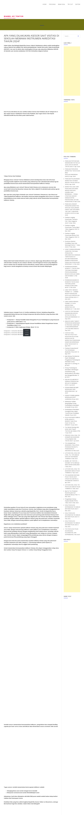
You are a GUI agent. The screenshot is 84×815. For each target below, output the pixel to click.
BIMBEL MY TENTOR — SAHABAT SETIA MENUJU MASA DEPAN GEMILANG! (72, 462)
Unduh (27, 334)
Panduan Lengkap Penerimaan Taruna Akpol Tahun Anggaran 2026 (72, 227)
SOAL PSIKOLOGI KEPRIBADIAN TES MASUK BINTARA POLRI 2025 (72, 507)
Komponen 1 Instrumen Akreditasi (13, 331)
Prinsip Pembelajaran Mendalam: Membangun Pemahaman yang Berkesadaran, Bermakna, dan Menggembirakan (72, 371)
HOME (45, 4)
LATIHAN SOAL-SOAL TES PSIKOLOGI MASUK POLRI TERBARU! (72, 486)
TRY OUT (70, 4)
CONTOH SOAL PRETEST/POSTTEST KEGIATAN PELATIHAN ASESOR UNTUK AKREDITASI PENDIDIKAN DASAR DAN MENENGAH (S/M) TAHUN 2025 (72, 338)
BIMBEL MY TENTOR (13, 16)
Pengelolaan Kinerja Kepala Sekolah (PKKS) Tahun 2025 (71, 500)
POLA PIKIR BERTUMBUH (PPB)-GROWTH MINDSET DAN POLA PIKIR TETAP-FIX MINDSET (72, 421)
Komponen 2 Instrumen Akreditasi (13, 332)
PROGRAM (52, 4)
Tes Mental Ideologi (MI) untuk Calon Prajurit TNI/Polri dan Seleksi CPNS (72, 429)
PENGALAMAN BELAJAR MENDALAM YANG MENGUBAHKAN (71, 389)
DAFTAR (77, 4)
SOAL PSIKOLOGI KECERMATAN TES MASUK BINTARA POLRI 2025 (72, 515)
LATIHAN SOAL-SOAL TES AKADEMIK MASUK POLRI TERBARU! (72, 470)
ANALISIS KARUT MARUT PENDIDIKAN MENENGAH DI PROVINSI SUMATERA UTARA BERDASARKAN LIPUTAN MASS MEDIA (72, 324)
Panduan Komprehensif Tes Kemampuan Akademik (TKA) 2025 (71, 350)
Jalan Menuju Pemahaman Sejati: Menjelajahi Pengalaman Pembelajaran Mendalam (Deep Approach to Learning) (72, 359)
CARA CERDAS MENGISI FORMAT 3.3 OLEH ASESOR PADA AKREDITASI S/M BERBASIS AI (71, 305)
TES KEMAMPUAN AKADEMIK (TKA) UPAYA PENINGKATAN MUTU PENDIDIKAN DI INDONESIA (72, 446)
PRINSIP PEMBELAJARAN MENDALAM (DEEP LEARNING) (72, 397)
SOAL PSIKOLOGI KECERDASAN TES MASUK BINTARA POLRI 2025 (72, 522)
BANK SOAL (61, 4)
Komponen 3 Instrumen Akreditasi (13, 334)
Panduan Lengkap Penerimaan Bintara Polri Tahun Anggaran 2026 (72, 235)
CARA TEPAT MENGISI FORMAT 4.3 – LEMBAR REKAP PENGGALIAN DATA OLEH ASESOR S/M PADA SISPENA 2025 (72, 293)
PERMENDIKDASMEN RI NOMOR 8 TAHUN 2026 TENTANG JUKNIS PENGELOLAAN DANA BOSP (72, 283)
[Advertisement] (72, 71)
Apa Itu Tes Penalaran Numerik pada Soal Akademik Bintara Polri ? (71, 493)
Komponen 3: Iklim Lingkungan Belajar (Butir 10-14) (23, 327)
